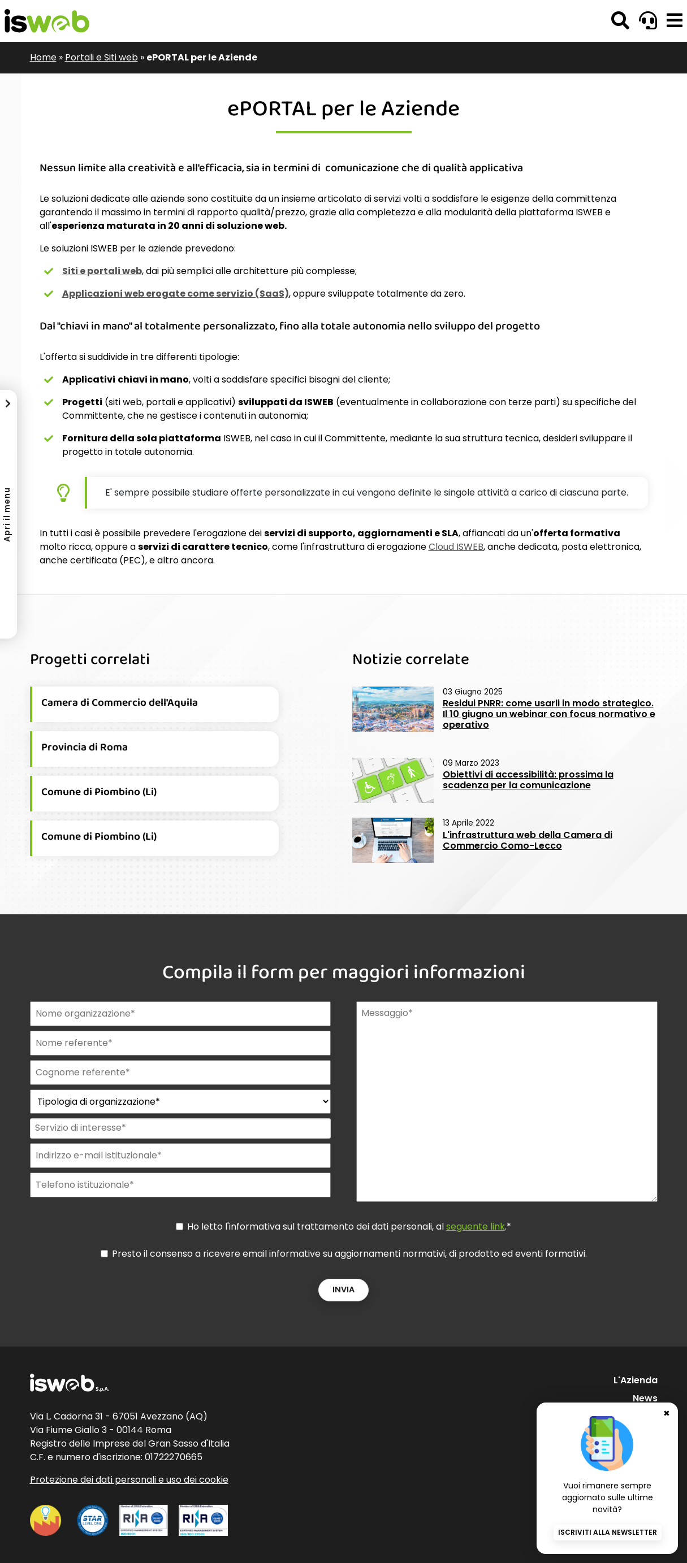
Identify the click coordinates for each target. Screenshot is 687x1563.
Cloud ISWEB (456, 546)
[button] (674, 20)
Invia (343, 1289)
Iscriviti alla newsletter (607, 1532)
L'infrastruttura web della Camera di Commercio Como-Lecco (527, 840)
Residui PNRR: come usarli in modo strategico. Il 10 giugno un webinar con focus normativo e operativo (549, 714)
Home (43, 57)
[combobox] (179, 1128)
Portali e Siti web (101, 57)
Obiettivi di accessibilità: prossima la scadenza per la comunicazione (528, 780)
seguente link (475, 1226)
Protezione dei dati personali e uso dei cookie (129, 1479)
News (645, 1398)
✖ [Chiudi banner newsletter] (666, 1411)
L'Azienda (635, 1380)
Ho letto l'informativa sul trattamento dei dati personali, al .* (349, 1226)
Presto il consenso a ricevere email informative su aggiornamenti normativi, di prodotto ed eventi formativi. (349, 1253)
